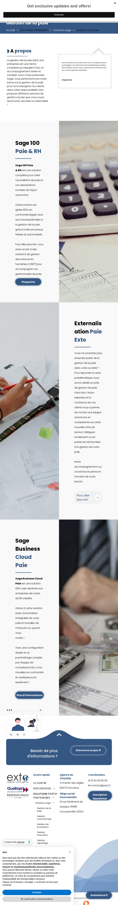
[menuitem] (45, 783)
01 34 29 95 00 (99, 780)
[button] (69, 852)
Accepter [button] (36, 892)
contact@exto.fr (100, 785)
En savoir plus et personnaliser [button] (37, 899)
